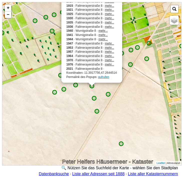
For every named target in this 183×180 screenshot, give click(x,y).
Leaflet (161, 163)
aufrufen (103, 77)
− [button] (8, 15)
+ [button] (8, 8)
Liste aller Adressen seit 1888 (98, 174)
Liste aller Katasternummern (153, 174)
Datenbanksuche (54, 174)
